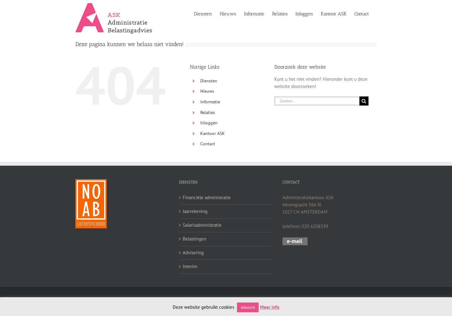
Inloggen (209, 123)
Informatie (210, 102)
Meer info (269, 307)
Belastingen (194, 239)
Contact (207, 144)
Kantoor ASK (212, 133)
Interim (190, 266)
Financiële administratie (207, 197)
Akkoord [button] (248, 307)
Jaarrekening (195, 211)
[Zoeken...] (316, 101)
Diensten (208, 81)
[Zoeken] (364, 101)
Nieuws (207, 91)
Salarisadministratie (202, 225)
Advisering (193, 253)
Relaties (207, 112)
